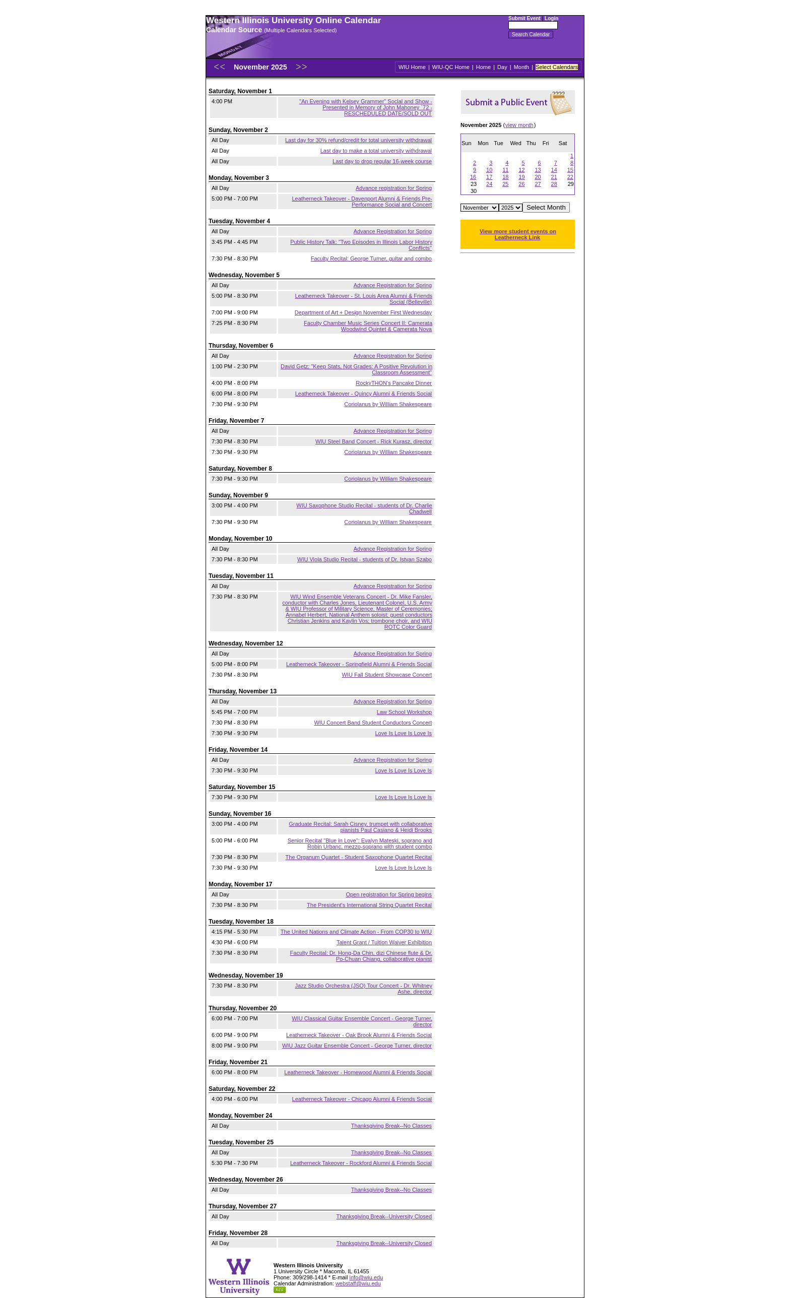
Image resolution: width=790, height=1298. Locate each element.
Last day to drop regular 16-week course (382, 161)
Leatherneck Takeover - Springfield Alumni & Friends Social (359, 664)
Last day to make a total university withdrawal (376, 151)
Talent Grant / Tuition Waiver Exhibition (384, 942)
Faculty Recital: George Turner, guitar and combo (371, 258)
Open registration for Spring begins (389, 894)
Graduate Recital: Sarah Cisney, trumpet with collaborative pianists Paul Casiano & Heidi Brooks (360, 827)
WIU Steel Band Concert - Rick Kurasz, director (373, 441)
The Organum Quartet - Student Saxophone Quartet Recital (359, 857)
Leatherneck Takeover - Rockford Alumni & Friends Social (361, 1163)
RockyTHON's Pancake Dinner (394, 383)
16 (473, 177)
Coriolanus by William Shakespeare (388, 404)
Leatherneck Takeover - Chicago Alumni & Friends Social (362, 1099)
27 (538, 184)
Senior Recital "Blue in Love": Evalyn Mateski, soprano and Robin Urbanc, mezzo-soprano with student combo (360, 843)
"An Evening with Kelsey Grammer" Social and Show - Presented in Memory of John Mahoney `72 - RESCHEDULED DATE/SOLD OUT (365, 107)
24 (489, 184)
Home (483, 67)
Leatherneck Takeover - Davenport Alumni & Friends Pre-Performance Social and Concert (362, 202)
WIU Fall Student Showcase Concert (387, 675)
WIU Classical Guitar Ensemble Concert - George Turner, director (362, 1021)
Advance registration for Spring (394, 188)
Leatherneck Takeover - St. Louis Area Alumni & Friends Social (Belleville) (364, 299)
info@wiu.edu (366, 1277)
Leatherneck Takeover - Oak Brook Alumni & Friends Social (359, 1035)
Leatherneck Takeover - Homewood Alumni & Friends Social (358, 1072)
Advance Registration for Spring (393, 231)
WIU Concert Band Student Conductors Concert (373, 723)
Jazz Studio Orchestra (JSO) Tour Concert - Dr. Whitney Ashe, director (363, 989)
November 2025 (261, 67)
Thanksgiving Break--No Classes (391, 1126)
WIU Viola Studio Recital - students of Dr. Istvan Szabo (364, 559)
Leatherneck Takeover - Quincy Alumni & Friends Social (363, 394)
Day (502, 67)
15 (570, 170)
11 (505, 170)
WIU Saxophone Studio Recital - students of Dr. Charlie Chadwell (364, 508)
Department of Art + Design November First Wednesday (363, 312)
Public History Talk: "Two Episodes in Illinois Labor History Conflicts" (361, 245)
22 (570, 177)
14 (554, 170)
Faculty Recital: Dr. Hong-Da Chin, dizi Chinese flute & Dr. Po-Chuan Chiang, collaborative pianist (361, 956)
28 (554, 184)
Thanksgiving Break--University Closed (384, 1216)
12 (521, 170)
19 (521, 177)
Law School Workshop (404, 712)
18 (505, 177)
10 (489, 170)
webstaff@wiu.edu (358, 1283)
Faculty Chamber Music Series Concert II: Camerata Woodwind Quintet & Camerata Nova (368, 326)
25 (505, 184)
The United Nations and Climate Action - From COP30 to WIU (356, 932)
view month (519, 125)
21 (554, 177)
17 (489, 177)
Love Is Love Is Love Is (403, 733)
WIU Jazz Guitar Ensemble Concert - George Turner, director (357, 1046)
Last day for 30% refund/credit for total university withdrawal (358, 140)
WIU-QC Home (451, 67)
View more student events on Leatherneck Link (518, 234)
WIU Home (412, 67)
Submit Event (524, 18)
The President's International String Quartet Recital (369, 905)
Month (522, 67)
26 (521, 184)
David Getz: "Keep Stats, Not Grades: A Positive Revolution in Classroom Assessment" (356, 369)
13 (538, 170)
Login (551, 18)
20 (538, 177)
